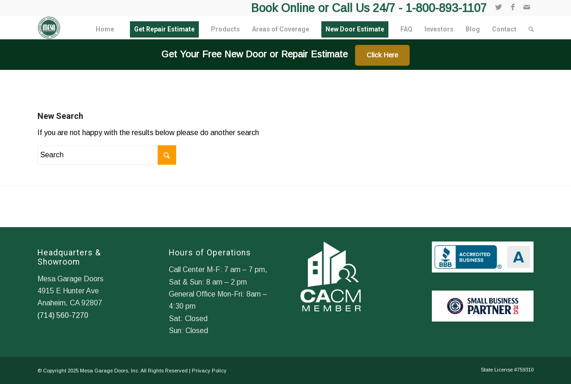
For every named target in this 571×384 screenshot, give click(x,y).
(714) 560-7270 (62, 315)
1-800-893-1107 (446, 7)
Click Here (382, 55)
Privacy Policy (209, 370)
